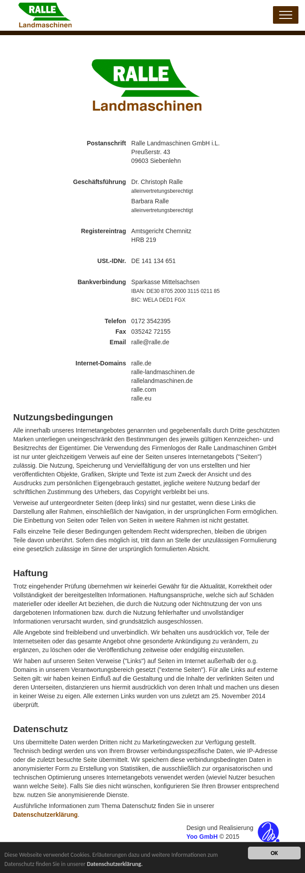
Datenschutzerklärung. (115, 864)
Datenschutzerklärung (45, 814)
